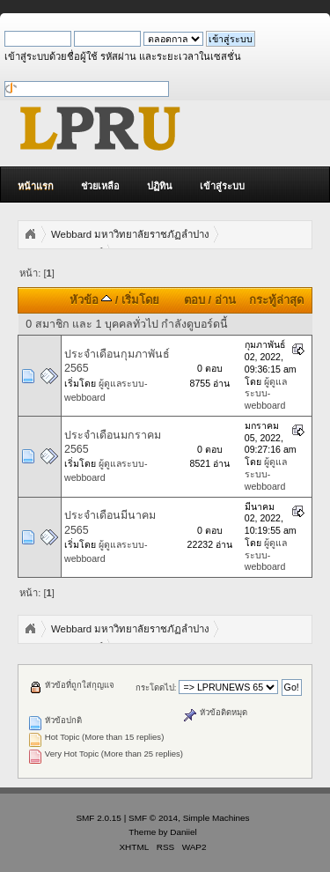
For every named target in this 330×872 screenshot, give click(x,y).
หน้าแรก (36, 186)
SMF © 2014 (153, 818)
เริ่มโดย (140, 300)
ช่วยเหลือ (100, 186)
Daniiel (183, 832)
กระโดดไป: (156, 687)
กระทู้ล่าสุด (276, 300)
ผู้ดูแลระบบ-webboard (266, 393)
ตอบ (194, 300)
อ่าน (225, 300)
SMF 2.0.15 (98, 818)
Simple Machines (216, 818)
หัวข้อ (91, 300)
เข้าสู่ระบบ (222, 186)
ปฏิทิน (159, 186)
